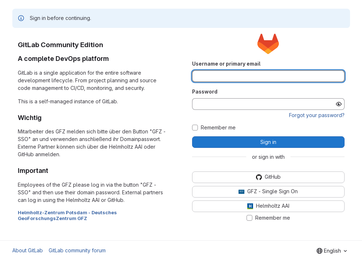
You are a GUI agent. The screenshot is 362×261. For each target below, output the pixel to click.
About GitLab (27, 250)
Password (204, 91)
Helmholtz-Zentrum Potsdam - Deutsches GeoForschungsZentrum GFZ (67, 215)
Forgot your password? (317, 115)
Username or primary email (226, 64)
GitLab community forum (77, 250)
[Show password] (339, 104)
